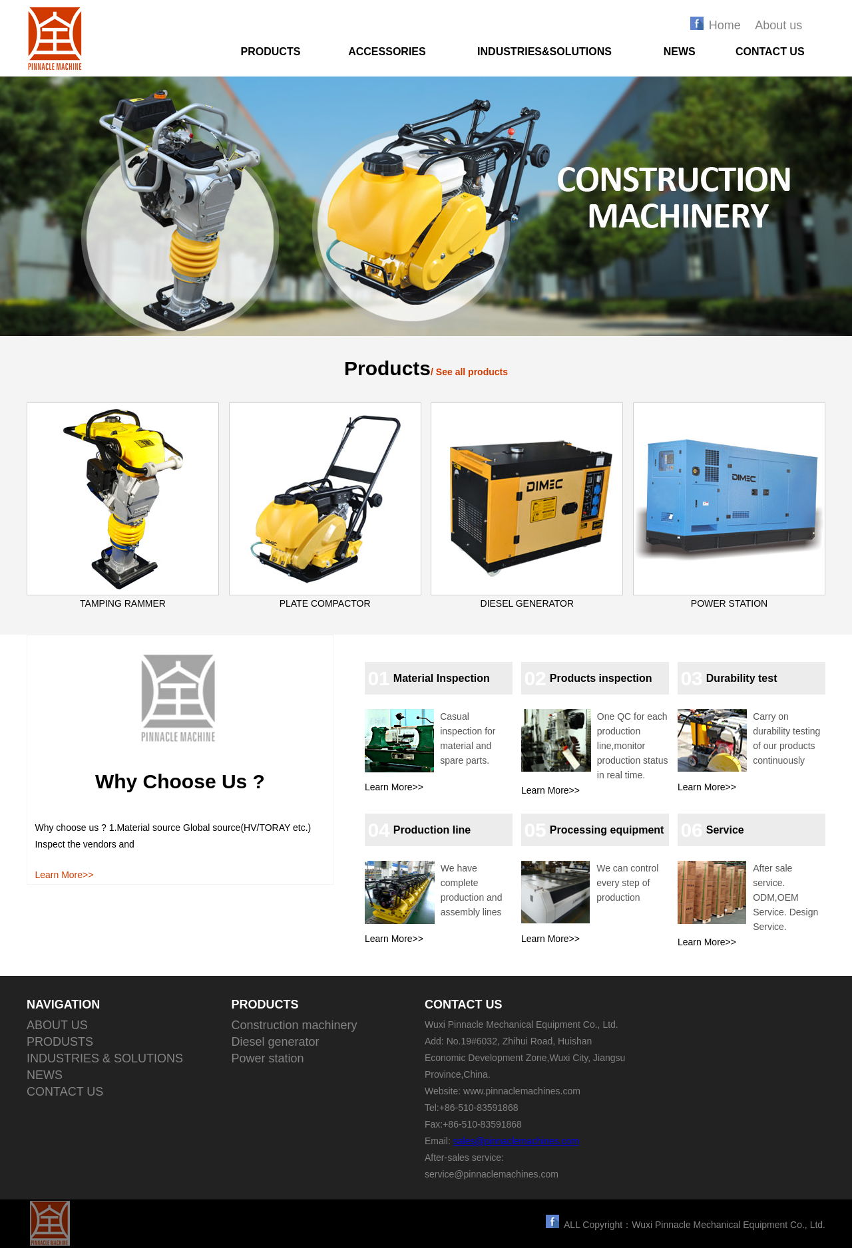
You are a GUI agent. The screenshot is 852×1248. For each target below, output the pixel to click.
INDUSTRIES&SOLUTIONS (544, 51)
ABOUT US (57, 1025)
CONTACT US (770, 51)
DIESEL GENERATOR (527, 603)
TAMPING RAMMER (123, 603)
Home (725, 25)
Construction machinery (294, 1025)
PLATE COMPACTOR (325, 603)
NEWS (680, 51)
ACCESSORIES (386, 51)
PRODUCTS (271, 51)
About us (778, 25)
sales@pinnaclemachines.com (516, 1141)
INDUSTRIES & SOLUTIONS (105, 1058)
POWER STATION (729, 603)
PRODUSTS (60, 1041)
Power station (268, 1058)
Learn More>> (64, 874)
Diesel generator (276, 1041)
